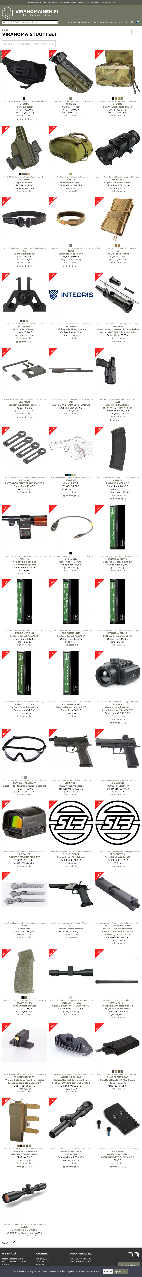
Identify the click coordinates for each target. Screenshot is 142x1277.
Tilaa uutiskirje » (129, 1265)
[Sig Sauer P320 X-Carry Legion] (71, 763)
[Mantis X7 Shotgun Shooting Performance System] (24, 541)
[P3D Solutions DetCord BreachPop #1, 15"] (117, 541)
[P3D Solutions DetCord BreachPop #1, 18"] (24, 613)
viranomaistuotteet (83, 22)
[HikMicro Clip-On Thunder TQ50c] (117, 160)
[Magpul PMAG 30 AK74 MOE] (117, 465)
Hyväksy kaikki (121, 1271)
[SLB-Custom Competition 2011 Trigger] (71, 835)
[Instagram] (136, 1255)
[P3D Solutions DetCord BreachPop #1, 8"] (71, 613)
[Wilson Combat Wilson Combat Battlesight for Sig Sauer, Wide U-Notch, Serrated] (71, 1059)
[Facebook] (130, 1255)
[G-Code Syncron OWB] (24, 160)
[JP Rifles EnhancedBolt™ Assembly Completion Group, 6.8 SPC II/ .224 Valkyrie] (117, 309)
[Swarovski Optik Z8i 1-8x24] (71, 1134)
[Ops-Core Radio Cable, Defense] (71, 541)
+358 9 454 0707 (83, 1258)
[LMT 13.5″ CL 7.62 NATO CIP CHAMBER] (71, 386)
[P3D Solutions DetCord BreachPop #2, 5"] (117, 613)
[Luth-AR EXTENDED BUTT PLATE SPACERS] (24, 465)
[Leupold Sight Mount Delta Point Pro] (24, 386)
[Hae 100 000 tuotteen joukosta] (30, 22)
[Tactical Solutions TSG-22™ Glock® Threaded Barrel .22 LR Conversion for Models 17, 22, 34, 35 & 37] (117, 909)
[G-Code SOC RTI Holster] (71, 86)
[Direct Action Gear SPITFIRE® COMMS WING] (24, 1134)
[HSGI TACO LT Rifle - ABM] (117, 233)
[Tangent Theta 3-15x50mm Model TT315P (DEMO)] (71, 985)
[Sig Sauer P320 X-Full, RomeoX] (117, 763)
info (121, 22)
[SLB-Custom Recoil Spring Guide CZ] (117, 835)
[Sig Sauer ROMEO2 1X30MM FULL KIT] (24, 835)
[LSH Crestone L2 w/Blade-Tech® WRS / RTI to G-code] (117, 386)
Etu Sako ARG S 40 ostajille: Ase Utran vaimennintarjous (29, 43)
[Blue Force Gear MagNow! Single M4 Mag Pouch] (117, 1059)
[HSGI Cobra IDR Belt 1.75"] (24, 233)
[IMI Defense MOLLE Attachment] (24, 309)
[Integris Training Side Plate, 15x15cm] (71, 309)
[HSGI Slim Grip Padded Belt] (71, 233)
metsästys (108, 22)
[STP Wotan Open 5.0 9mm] (71, 909)
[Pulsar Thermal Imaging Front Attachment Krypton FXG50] (117, 689)
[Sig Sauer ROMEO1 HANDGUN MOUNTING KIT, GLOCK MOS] (117, 1134)
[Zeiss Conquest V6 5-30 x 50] (24, 1206)
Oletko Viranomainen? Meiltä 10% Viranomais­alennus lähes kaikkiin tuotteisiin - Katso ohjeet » (71, 2)
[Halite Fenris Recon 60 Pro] (71, 160)
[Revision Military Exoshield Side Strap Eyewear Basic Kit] (24, 763)
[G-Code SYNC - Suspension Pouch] (117, 86)
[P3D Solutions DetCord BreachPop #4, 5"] (71, 689)
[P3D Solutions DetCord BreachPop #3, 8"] (24, 689)
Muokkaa (108, 1271)
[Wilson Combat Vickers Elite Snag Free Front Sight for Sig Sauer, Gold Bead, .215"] (24, 1059)
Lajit (5, 29)
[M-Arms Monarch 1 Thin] (71, 465)
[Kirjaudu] (127, 22)
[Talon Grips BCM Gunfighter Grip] (24, 985)
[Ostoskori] (131, 22)
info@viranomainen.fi (80, 1261)
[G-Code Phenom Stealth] (24, 86)
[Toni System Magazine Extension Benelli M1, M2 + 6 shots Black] (117, 985)
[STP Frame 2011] (24, 909)
